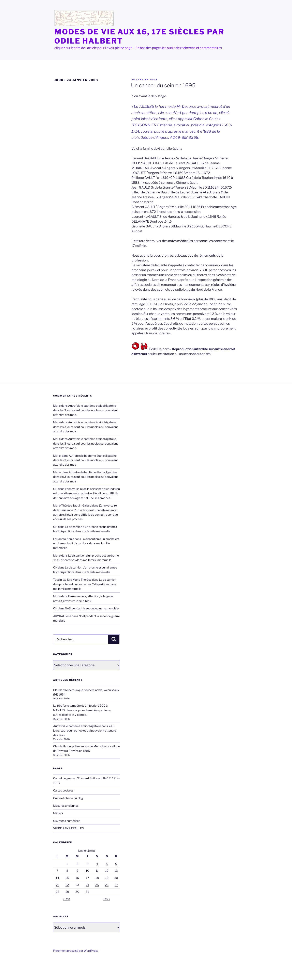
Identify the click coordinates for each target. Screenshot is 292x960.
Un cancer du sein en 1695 (163, 85)
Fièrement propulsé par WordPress (75, 950)
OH (55, 489)
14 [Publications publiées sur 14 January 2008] (57, 877)
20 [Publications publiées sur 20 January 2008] (116, 877)
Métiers (58, 813)
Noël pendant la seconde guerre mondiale (92, 608)
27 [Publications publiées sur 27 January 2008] (116, 884)
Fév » (106, 898)
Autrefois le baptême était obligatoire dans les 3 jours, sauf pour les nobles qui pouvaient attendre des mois (85, 410)
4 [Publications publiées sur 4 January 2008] (97, 863)
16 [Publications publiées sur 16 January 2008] (77, 877)
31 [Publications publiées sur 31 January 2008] (87, 891)
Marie (57, 405)
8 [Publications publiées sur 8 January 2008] (67, 870)
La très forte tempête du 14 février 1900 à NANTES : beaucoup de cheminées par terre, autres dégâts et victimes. (82, 710)
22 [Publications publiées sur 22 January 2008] (67, 884)
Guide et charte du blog (68, 798)
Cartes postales (63, 790)
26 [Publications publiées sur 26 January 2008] (106, 884)
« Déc (66, 898)
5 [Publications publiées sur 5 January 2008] (107, 863)
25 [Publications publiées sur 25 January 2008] (97, 884)
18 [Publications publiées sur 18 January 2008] (97, 877)
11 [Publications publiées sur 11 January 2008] (97, 870)
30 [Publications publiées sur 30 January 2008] (77, 891)
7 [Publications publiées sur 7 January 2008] (57, 870)
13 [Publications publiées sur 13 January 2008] (116, 870)
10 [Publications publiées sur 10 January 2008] (87, 870)
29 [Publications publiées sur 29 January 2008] (67, 891)
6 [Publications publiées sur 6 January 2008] (116, 863)
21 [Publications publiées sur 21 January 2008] (57, 884)
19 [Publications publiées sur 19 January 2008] (106, 877)
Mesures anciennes (65, 805)
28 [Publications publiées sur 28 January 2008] (57, 891)
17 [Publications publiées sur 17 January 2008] (87, 877)
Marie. (57, 455)
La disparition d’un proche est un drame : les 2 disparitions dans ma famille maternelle (86, 543)
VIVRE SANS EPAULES (68, 828)
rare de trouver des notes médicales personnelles (176, 241)
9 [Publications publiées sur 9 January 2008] (77, 870)
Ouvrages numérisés (66, 820)
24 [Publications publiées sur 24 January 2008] (87, 884)
